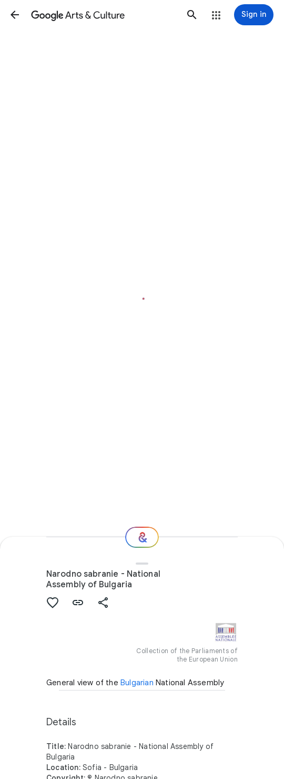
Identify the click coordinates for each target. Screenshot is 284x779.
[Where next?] (142, 537)
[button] (14, 14)
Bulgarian (137, 682)
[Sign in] (253, 14)
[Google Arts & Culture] (103, 14)
